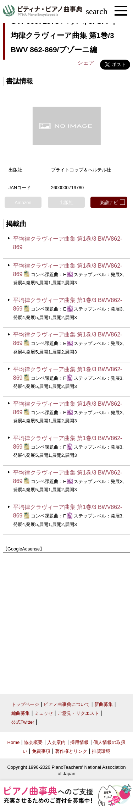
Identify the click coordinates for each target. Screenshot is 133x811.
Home (13, 742)
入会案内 (56, 742)
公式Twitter (22, 722)
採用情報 (79, 742)
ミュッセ (43, 713)
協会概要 (33, 742)
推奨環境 (101, 751)
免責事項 (41, 751)
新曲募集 (103, 704)
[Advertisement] (66, 620)
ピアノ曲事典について (67, 704)
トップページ (25, 704)
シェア (85, 63)
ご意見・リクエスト (78, 713)
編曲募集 (20, 713)
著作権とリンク (71, 751)
